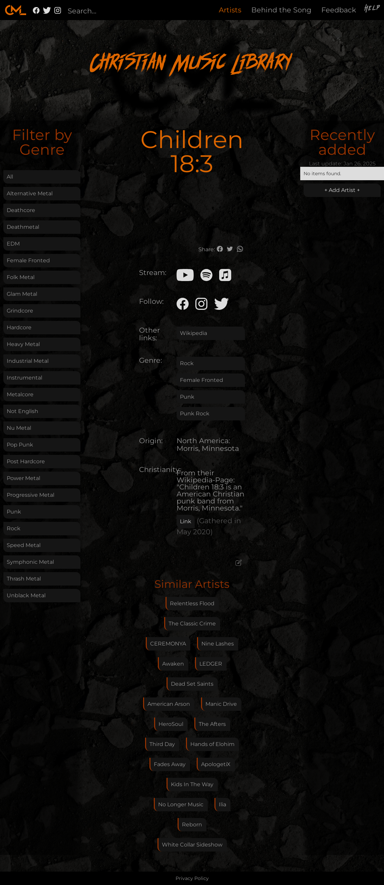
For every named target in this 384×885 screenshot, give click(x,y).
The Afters (212, 724)
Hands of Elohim (212, 744)
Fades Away (170, 764)
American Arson (168, 704)
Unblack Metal (26, 595)
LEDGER (210, 664)
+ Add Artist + (342, 190)
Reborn (192, 824)
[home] (15, 10)
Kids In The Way (192, 784)
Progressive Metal (30, 495)
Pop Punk (20, 444)
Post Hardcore (26, 461)
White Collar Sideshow (192, 844)
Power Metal (23, 478)
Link (185, 521)
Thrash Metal (24, 578)
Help (373, 9)
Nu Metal (19, 428)
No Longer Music (180, 804)
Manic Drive (221, 704)
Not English (22, 411)
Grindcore (20, 311)
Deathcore (21, 210)
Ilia (222, 804)
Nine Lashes (217, 643)
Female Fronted (28, 260)
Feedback (338, 10)
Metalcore (20, 394)
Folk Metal (21, 277)
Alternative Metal (30, 193)
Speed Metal (24, 545)
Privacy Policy (192, 878)
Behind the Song (281, 10)
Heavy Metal (23, 344)
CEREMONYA (168, 643)
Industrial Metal (28, 361)
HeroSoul (170, 724)
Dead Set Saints (192, 684)
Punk (14, 511)
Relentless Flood (192, 603)
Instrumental (24, 378)
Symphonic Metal (30, 562)
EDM (13, 244)
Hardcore (19, 327)
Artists (230, 10)
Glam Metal (22, 294)
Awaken (173, 664)
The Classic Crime (192, 623)
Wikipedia (193, 333)
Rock (13, 528)
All (10, 177)
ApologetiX (216, 764)
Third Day (162, 744)
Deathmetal (23, 227)
